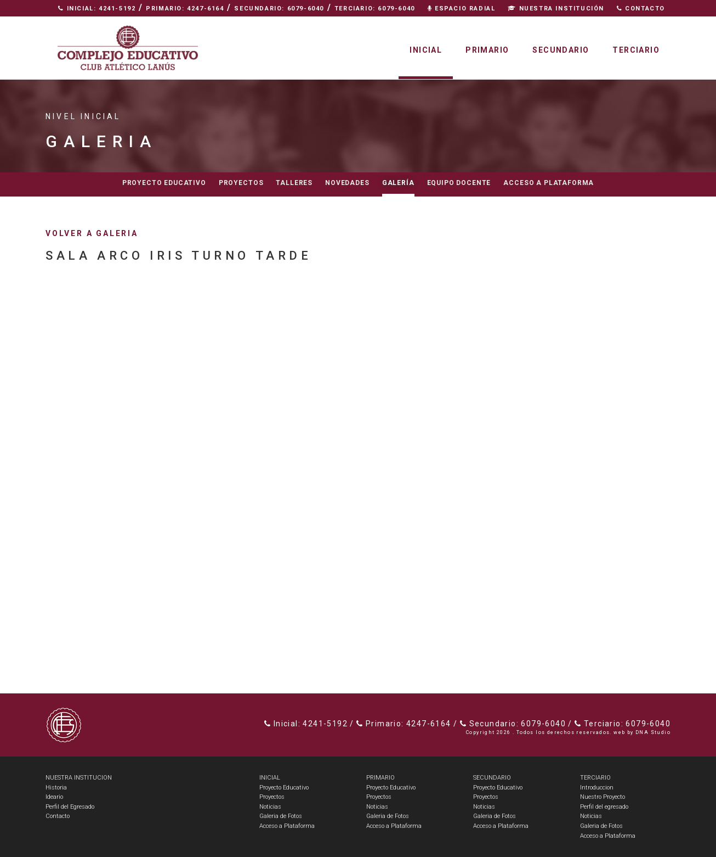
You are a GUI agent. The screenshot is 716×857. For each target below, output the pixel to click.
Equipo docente (459, 183)
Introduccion (596, 787)
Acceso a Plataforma (548, 183)
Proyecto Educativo (284, 787)
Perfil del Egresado (70, 806)
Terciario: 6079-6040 (374, 8)
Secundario (560, 50)
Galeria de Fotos (280, 816)
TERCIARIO (595, 777)
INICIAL (269, 777)
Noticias (270, 806)
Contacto (641, 8)
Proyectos (241, 183)
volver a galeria (92, 233)
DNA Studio (652, 732)
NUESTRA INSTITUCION (79, 777)
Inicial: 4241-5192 (96, 8)
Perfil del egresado (604, 806)
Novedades (347, 183)
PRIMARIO (380, 777)
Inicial (426, 50)
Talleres (294, 183)
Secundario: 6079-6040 (279, 8)
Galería (398, 183)
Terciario (636, 50)
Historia (56, 787)
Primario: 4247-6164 (185, 8)
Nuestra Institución (556, 8)
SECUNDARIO (492, 777)
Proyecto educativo (164, 183)
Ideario (54, 796)
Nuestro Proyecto (602, 796)
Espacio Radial (462, 8)
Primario (487, 50)
